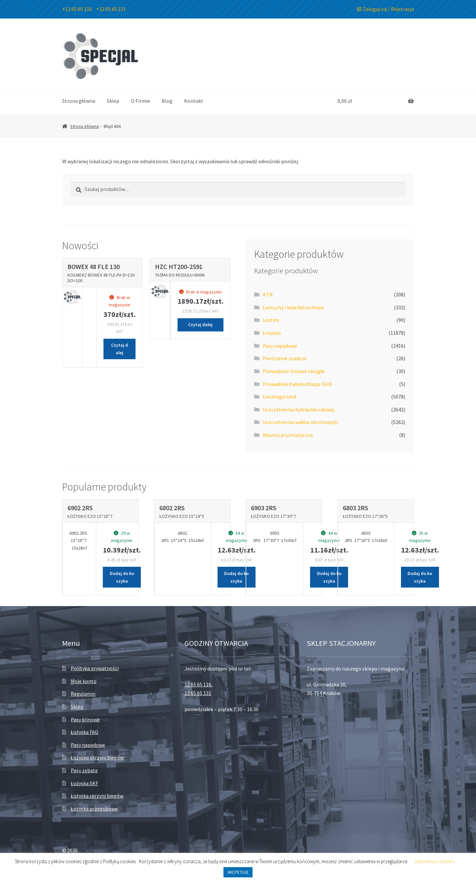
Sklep (113, 100)
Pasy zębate (84, 770)
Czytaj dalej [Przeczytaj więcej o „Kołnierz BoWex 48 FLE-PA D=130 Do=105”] (119, 349)
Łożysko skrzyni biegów (97, 757)
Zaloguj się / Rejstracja (385, 9)
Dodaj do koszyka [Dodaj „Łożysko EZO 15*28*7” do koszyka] (122, 577)
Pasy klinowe (85, 719)
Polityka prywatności (95, 668)
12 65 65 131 (197, 693)
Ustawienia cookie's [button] (435, 861)
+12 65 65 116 (77, 9)
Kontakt (193, 100)
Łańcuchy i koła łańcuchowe (293, 307)
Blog (167, 100)
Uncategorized (279, 396)
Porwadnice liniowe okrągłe (294, 371)
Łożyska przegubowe (94, 808)
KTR (268, 294)
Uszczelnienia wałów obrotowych (300, 422)
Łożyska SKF (84, 783)
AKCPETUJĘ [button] (238, 872)
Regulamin (83, 693)
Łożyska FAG (84, 732)
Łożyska (272, 332)
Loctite (271, 320)
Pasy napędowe (280, 345)
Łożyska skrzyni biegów (97, 795)
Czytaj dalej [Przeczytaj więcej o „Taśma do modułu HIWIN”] (200, 324)
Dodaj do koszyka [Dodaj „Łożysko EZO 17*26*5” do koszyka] (420, 577)
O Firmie (140, 100)
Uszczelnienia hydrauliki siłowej (298, 409)
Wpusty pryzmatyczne (288, 435)
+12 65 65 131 (111, 9)
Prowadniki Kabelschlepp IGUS (297, 384)
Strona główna (78, 100)
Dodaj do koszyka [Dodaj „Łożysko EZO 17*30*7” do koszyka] (329, 577)
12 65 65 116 (197, 684)
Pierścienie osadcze (285, 358)
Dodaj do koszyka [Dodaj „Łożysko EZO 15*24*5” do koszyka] (236, 577)
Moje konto (84, 681)
